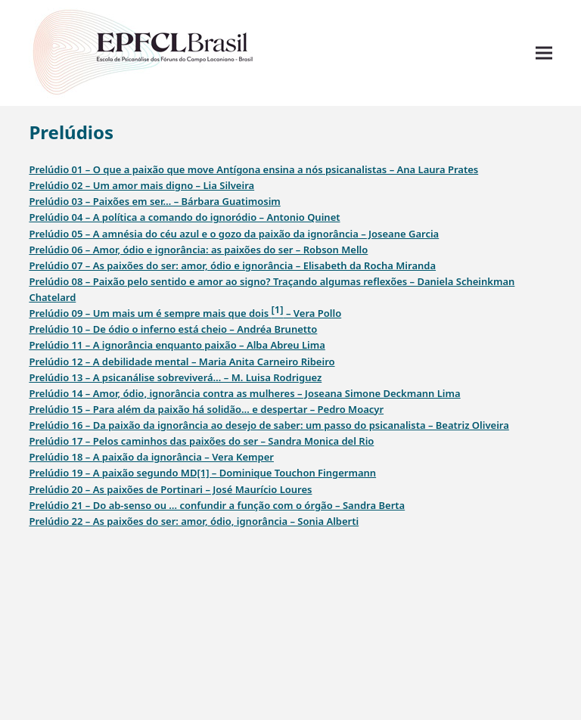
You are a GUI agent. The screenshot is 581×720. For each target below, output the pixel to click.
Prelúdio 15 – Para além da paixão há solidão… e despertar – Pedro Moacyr (206, 409)
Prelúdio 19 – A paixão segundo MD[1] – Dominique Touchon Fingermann (202, 472)
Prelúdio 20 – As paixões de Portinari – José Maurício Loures (170, 489)
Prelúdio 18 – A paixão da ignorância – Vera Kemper (151, 457)
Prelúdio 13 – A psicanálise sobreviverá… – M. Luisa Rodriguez (175, 377)
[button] (544, 53)
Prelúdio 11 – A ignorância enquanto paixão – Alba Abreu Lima (177, 345)
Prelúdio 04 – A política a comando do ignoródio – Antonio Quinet (184, 217)
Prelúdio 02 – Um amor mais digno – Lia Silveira (141, 185)
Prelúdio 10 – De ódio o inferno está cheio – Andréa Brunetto (173, 329)
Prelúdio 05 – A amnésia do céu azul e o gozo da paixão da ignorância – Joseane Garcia (234, 234)
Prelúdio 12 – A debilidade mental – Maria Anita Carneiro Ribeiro (181, 361)
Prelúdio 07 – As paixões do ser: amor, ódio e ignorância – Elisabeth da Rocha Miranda (232, 265)
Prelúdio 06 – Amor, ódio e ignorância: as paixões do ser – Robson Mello (198, 249)
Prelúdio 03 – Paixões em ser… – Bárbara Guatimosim (154, 201)
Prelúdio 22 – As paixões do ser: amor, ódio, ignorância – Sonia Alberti (194, 521)
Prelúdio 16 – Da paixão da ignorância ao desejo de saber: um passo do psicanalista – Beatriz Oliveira (268, 425)
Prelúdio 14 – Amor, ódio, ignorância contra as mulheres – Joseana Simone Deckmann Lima (244, 393)
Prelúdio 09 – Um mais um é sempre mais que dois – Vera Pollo (185, 311)
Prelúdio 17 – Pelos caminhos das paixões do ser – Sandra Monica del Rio (201, 441)
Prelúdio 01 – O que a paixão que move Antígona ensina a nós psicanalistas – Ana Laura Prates (253, 169)
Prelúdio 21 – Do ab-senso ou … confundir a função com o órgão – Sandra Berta (217, 505)
